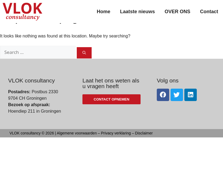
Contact (209, 11)
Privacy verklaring (116, 145)
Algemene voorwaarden (77, 145)
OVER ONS (177, 11)
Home (103, 11)
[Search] (84, 65)
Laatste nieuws (137, 11)
